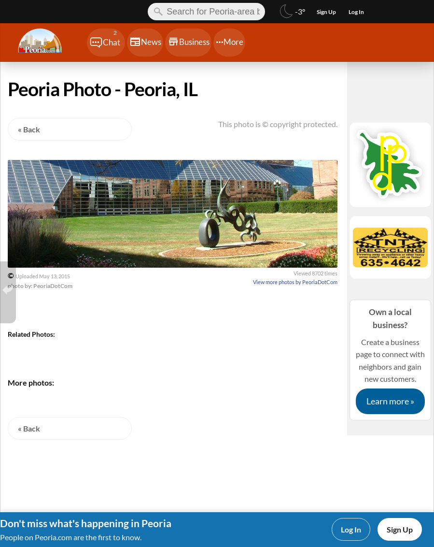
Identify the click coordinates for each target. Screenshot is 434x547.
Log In (351, 529)
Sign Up (400, 529)
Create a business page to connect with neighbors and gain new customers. (390, 360)
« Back (29, 129)
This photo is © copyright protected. (277, 124)
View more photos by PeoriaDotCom (295, 282)
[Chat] (106, 43)
